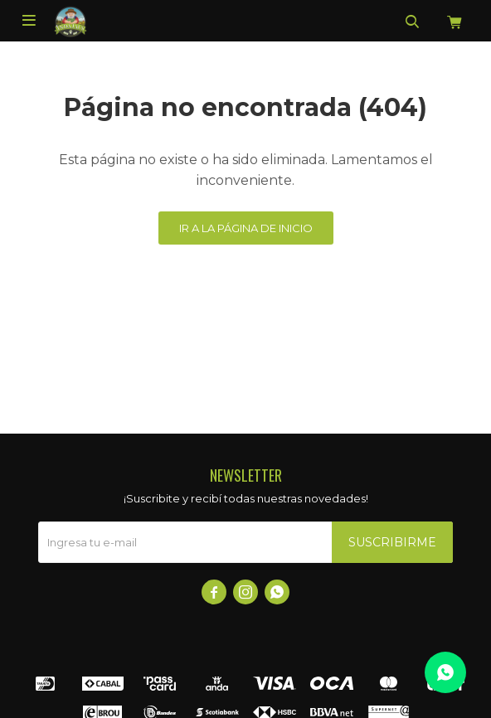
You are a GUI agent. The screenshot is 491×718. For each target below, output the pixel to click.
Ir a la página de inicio (246, 228)
